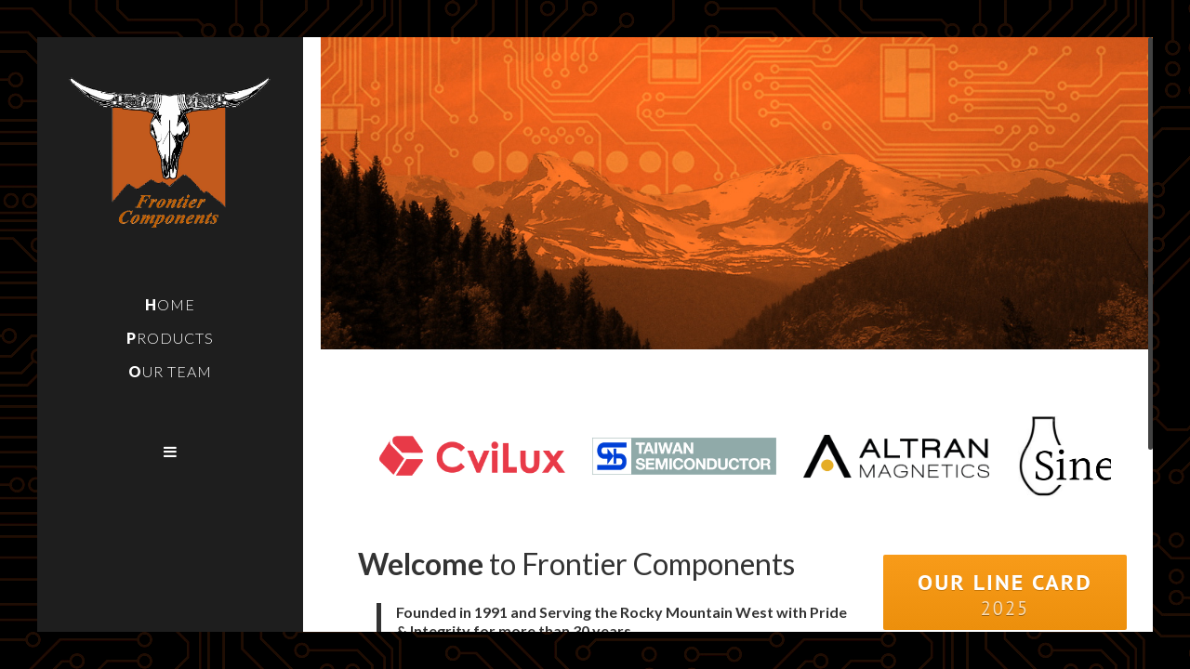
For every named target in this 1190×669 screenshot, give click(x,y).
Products (170, 338)
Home (170, 304)
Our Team (170, 371)
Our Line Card (1005, 594)
